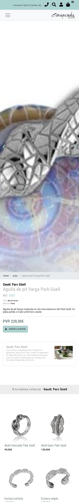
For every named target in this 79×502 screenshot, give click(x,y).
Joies (15, 275)
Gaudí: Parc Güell (14, 284)
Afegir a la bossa (15, 329)
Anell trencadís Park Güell (20, 445)
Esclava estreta (14, 498)
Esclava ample (49, 498)
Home (6, 275)
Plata (13, 303)
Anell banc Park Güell (53, 445)
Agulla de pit (13, 300)
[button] (3, 146)
